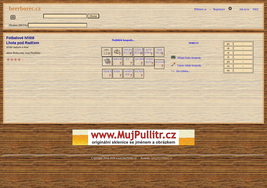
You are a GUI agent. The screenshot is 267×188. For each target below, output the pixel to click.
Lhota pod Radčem (22, 43)
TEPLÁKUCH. (139, 51)
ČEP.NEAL (159, 51)
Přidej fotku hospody (189, 57)
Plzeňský (35, 52)
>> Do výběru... (180, 71)
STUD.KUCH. (128, 51)
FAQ (255, 9)
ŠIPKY (107, 71)
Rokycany (18, 52)
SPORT (139, 59)
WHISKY (128, 73)
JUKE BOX (149, 60)
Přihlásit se (200, 9)
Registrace (219, 9)
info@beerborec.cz (161, 158)
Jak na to (244, 9)
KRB (117, 71)
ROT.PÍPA (148, 51)
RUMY (139, 71)
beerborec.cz (25, 8)
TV (128, 59)
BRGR (118, 59)
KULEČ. (160, 62)
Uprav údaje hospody (189, 65)
